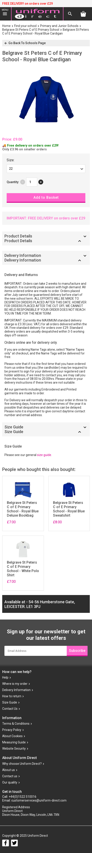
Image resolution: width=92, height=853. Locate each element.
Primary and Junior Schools (59, 26)
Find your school (25, 26)
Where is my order (14, 683)
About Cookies (12, 736)
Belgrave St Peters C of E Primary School (30, 29)
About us (8, 770)
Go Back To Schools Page (25, 43)
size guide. (44, 455)
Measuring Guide (14, 742)
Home (6, 26)
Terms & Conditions (15, 724)
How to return (11, 696)
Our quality (9, 782)
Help (5, 677)
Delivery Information (16, 690)
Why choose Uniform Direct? (22, 763)
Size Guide (9, 702)
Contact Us (10, 708)
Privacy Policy (11, 730)
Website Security (14, 749)
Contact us (9, 776)
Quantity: (13, 182)
